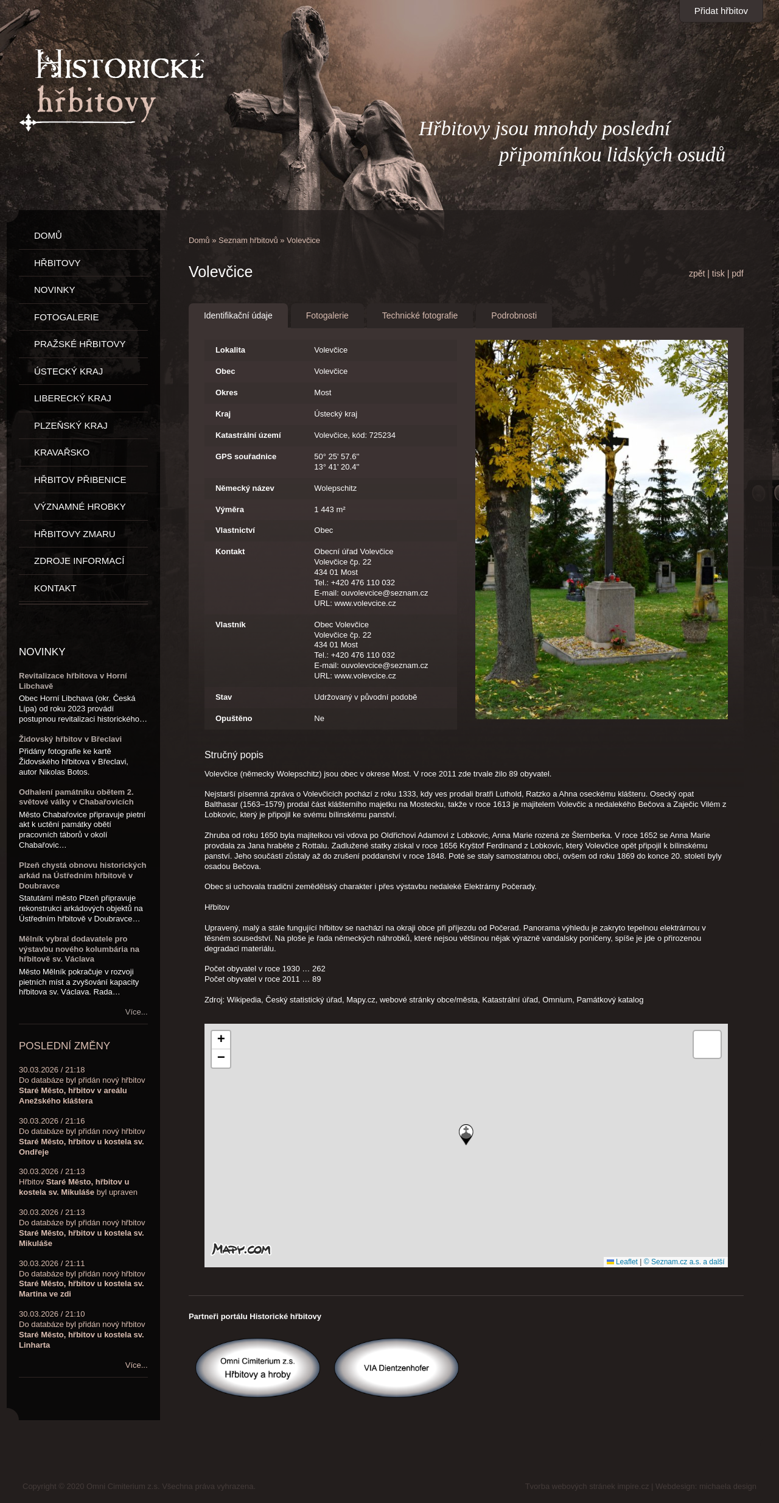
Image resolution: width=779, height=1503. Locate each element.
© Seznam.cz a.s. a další (684, 1262)
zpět (697, 273)
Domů (199, 240)
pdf (737, 273)
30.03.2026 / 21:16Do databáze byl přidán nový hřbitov (82, 1136)
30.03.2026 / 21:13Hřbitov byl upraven (78, 1182)
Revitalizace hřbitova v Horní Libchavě (73, 681)
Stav (223, 697)
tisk (718, 273)
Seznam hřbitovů (248, 240)
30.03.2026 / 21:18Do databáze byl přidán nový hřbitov (82, 1085)
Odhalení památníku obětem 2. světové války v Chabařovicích (76, 797)
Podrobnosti (514, 315)
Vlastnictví (235, 530)
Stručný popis (234, 755)
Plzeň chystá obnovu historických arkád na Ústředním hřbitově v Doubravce (83, 875)
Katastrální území (248, 435)
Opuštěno (234, 718)
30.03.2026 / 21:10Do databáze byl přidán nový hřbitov (82, 1329)
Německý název (244, 488)
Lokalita (230, 349)
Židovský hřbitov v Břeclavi (70, 739)
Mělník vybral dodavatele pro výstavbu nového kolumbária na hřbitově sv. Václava (79, 949)
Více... (136, 1011)
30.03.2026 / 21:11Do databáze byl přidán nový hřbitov (82, 1279)
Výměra (229, 509)
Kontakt (230, 551)
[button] (466, 1135)
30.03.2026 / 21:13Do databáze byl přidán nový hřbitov (82, 1228)
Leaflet (622, 1262)
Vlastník (230, 624)
